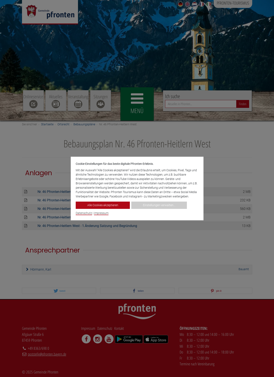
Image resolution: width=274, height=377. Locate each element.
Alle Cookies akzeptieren (102, 205)
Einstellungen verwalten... (159, 205)
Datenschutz (84, 213)
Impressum (101, 213)
